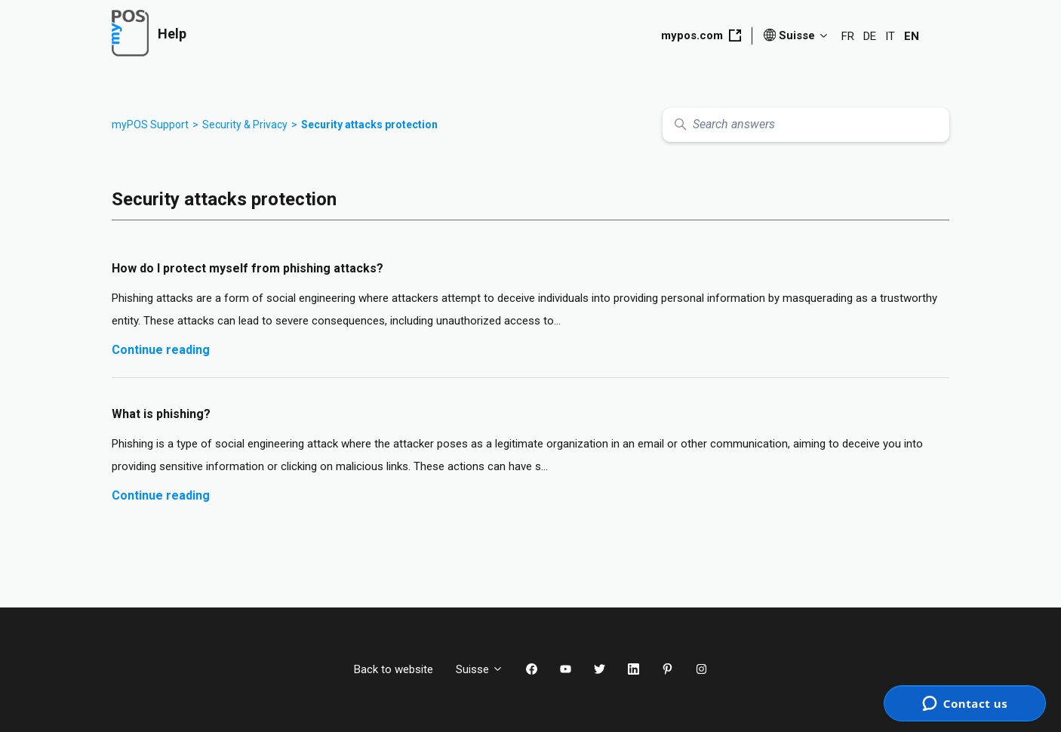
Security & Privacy (245, 124)
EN (911, 36)
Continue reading (161, 350)
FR (847, 36)
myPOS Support (150, 124)
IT (890, 36)
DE (869, 36)
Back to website (393, 669)
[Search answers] (806, 125)
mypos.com (701, 35)
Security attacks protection (369, 124)
